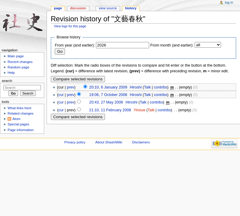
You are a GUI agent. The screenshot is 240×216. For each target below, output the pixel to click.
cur (61, 95)
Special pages (18, 124)
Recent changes (20, 62)
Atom (16, 119)
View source (108, 8)
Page (58, 8)
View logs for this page (70, 26)
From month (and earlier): (172, 45)
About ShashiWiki (108, 142)
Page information (21, 130)
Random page (18, 67)
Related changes (20, 113)
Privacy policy (74, 142)
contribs (160, 87)
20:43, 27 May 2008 (106, 102)
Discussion (78, 8)
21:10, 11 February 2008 (110, 110)
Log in (229, 2)
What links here (19, 108)
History (131, 8)
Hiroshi (135, 87)
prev (70, 87)
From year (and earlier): (75, 45)
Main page (16, 56)
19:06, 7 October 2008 (108, 95)
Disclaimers (141, 142)
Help (11, 72)
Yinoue (139, 110)
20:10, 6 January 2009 (108, 87)
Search (7, 80)
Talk (147, 87)
